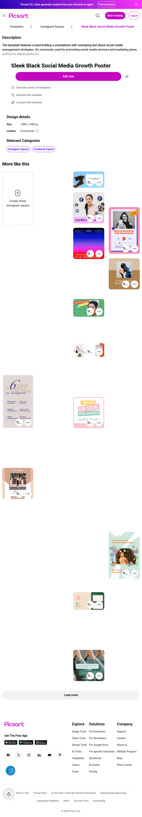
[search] (97, 15)
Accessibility (99, 801)
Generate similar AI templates (33, 87)
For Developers (97, 738)
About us (122, 744)
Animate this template (29, 94)
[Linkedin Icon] (39, 755)
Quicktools (95, 758)
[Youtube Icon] (49, 755)
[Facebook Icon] (8, 755)
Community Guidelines (48, 801)
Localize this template (29, 102)
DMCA (66, 801)
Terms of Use (22, 793)
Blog (119, 758)
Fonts (75, 771)
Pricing (93, 771)
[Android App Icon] (26, 743)
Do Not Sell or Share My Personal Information (73, 793)
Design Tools (79, 744)
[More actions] (99, 182)
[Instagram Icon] (29, 755)
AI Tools (77, 751)
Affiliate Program (126, 751)
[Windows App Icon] (41, 743)
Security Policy (81, 801)
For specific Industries (102, 751)
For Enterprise (97, 731)
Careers (121, 738)
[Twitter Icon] (18, 755)
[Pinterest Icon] (60, 755)
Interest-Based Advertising (113, 793)
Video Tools (79, 738)
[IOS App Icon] (10, 743)
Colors (76, 764)
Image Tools (79, 731)
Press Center (124, 764)
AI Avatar (94, 764)
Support (121, 731)
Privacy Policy (40, 793)
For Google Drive (98, 744)
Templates (78, 758)
